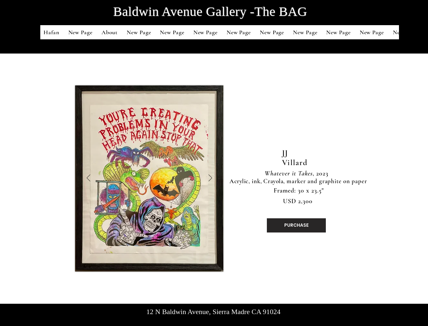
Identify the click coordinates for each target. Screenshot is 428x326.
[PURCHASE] (296, 225)
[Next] (210, 178)
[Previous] (88, 178)
